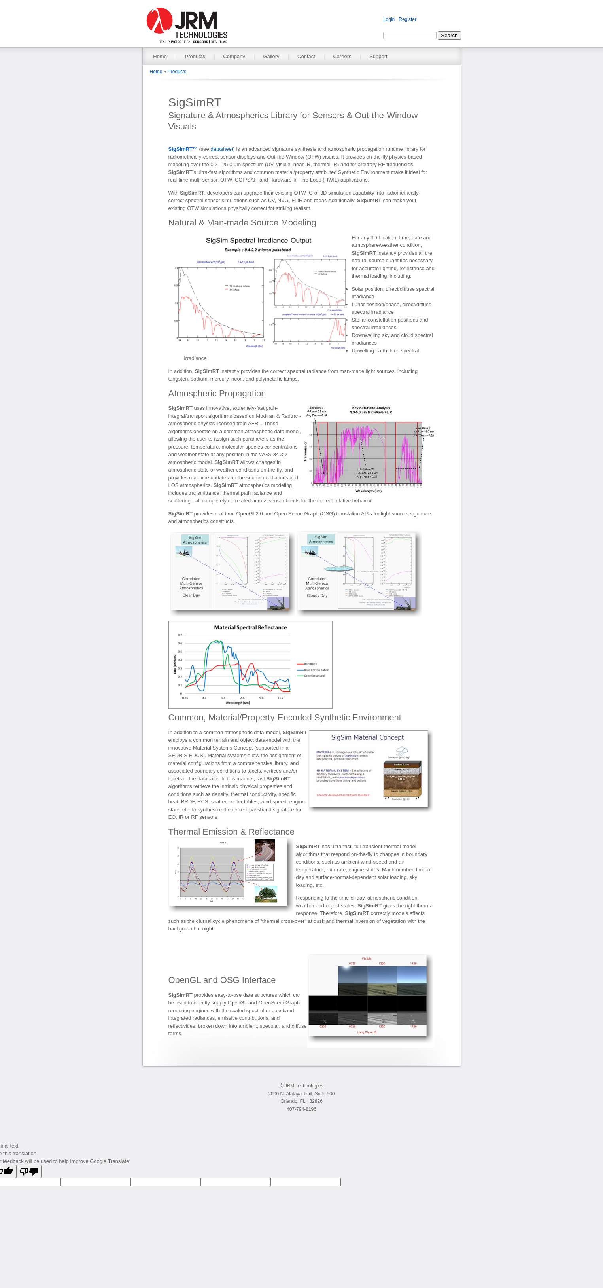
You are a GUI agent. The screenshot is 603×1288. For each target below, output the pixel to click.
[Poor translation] (29, 1171)
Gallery (271, 56)
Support (378, 56)
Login (389, 19)
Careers (342, 56)
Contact (306, 56)
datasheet (221, 149)
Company (234, 56)
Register (407, 19)
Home (160, 56)
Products (195, 56)
